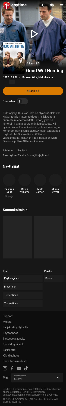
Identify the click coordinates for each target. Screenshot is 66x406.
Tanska (22, 155)
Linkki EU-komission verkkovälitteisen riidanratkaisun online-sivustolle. (30, 393)
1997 (6, 77)
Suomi (30, 155)
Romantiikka (29, 77)
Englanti (22, 150)
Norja (38, 155)
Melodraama (46, 77)
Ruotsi (45, 155)
